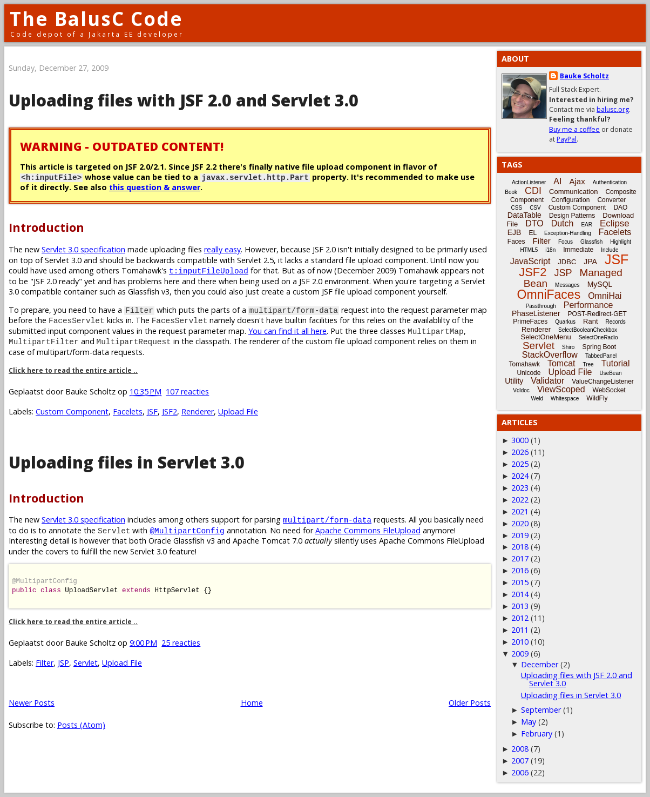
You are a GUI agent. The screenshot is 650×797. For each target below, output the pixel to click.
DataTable (524, 215)
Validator (547, 380)
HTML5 (529, 250)
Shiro (568, 347)
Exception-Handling (567, 233)
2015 (520, 582)
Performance (588, 305)
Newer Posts (32, 703)
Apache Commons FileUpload (368, 530)
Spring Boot (599, 347)
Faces (516, 241)
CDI (533, 190)
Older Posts (470, 703)
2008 (520, 749)
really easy (222, 249)
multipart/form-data (327, 519)
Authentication (610, 182)
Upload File (238, 411)
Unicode (528, 373)
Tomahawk (524, 364)
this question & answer (154, 187)
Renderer (197, 411)
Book (511, 192)
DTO (534, 223)
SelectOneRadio (598, 337)
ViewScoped (561, 389)
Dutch (562, 223)
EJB (514, 232)
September (541, 710)
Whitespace (565, 398)
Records (616, 322)
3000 (520, 440)
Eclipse (614, 223)
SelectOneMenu (545, 337)
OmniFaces (549, 294)
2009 (520, 653)
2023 (520, 488)
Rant (590, 321)
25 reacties (180, 643)
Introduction (46, 227)
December (539, 664)
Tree (588, 364)
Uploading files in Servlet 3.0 (127, 462)
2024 (520, 476)
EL (533, 233)
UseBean (610, 373)
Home (252, 703)
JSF (152, 411)
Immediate (578, 249)
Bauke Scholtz (584, 76)
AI (557, 181)
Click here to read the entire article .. (73, 370)
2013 (520, 606)
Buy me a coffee (574, 129)
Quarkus (565, 322)
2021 (520, 511)
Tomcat (561, 363)
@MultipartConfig (187, 530)
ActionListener (529, 182)
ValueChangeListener (603, 381)
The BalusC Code (96, 18)
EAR (586, 224)
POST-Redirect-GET (597, 314)
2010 (520, 642)
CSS (517, 208)
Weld (537, 398)
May (528, 721)
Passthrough (541, 306)
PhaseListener (536, 313)
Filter (44, 663)
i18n (550, 250)
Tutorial (615, 363)
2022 (520, 499)
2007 (520, 760)
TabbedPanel (601, 356)
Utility (514, 381)
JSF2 (169, 411)
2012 (520, 618)
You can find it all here (287, 331)
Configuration (570, 200)
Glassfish (591, 242)
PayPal (567, 139)
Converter (611, 200)
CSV (535, 208)
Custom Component (72, 411)
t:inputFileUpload (208, 270)
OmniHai (604, 295)
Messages (567, 285)
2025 (520, 464)
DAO (620, 207)
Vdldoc (521, 390)
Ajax (577, 181)
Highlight (620, 242)
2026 (520, 452)
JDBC (567, 262)
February (536, 733)
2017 (520, 558)
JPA (590, 261)
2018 (520, 546)
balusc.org (613, 109)
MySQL (600, 284)
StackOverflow (550, 354)
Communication (573, 191)
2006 (520, 772)
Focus (565, 242)
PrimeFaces (530, 321)
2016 (520, 570)
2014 (520, 594)
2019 (520, 535)
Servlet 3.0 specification (83, 249)
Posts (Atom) (81, 725)
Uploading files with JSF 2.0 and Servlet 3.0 (183, 100)
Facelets (128, 411)
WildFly (596, 398)
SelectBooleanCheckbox (587, 330)
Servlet (85, 663)
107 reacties (187, 391)
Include (609, 250)
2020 (520, 523)
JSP (63, 663)
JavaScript (530, 261)
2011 (520, 630)
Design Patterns (572, 215)
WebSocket (609, 390)
